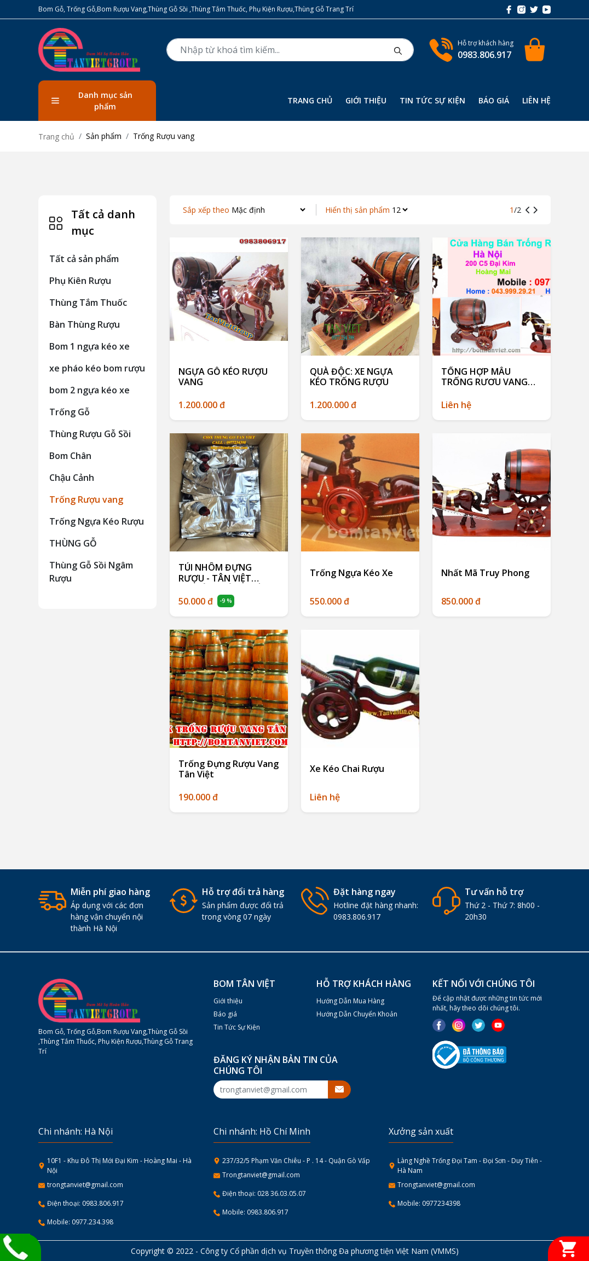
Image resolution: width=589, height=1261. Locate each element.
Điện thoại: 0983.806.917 (85, 1203)
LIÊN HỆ (536, 100)
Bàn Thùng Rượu (84, 324)
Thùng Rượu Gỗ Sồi (90, 434)
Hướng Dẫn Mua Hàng (350, 1001)
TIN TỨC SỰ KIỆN (432, 100)
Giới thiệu (227, 1001)
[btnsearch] (398, 50)
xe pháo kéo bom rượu (97, 368)
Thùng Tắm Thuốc (88, 303)
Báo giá (225, 1014)
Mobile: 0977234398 (428, 1203)
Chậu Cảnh (71, 478)
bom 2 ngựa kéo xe (89, 390)
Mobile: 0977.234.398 (80, 1222)
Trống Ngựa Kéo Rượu (96, 521)
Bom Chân (70, 456)
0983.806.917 (484, 55)
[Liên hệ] (15, 1246)
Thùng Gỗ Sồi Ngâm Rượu (91, 571)
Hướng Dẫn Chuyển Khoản (356, 1014)
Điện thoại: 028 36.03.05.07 (264, 1193)
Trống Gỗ (69, 412)
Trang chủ (56, 136)
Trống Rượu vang (86, 499)
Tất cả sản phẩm (84, 259)
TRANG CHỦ (309, 100)
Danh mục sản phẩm (91, 101)
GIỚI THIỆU (365, 100)
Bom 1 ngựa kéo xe (89, 346)
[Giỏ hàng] (568, 1248)
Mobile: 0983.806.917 (255, 1212)
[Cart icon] (536, 50)
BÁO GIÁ (493, 100)
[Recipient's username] (270, 1089)
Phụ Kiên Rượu (80, 281)
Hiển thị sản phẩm (357, 210)
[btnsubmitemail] (339, 1089)
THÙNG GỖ (73, 543)
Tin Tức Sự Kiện (236, 1027)
